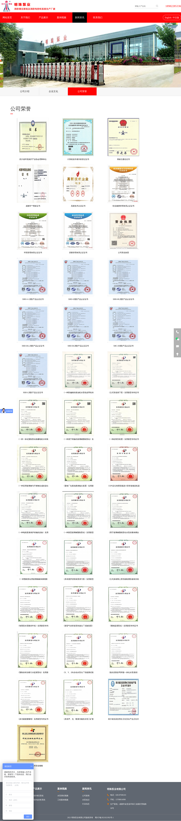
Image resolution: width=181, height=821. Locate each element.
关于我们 (25, 17)
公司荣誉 (66, 91)
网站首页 (7, 17)
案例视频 (61, 17)
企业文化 (44, 91)
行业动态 (85, 804)
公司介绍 (21, 91)
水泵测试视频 (62, 796)
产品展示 (43, 17)
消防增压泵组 (38, 796)
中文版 (176, 17)
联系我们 (97, 17)
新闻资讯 (79, 17)
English (168, 17)
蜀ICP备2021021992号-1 (104, 818)
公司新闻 (85, 796)
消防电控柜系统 (39, 800)
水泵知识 (85, 800)
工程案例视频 (62, 800)
